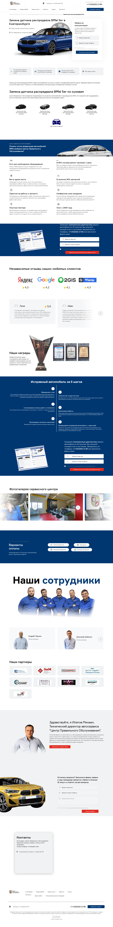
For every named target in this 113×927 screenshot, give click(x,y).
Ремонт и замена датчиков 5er (53, 14)
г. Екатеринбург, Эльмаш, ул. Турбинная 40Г (30, 851)
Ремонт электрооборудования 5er (32, 14)
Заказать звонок (95, 9)
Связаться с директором (60, 747)
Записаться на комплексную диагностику (82, 252)
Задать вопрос (90, 811)
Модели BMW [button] (24, 9)
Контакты (62, 9)
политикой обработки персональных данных (87, 48)
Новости (45, 9)
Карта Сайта (38, 896)
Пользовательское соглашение (55, 896)
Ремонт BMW (13, 14)
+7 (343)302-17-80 (94, 4)
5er (20, 14)
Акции (53, 9)
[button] (100, 313)
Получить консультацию (87, 52)
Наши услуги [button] (35, 9)
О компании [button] (12, 9)
